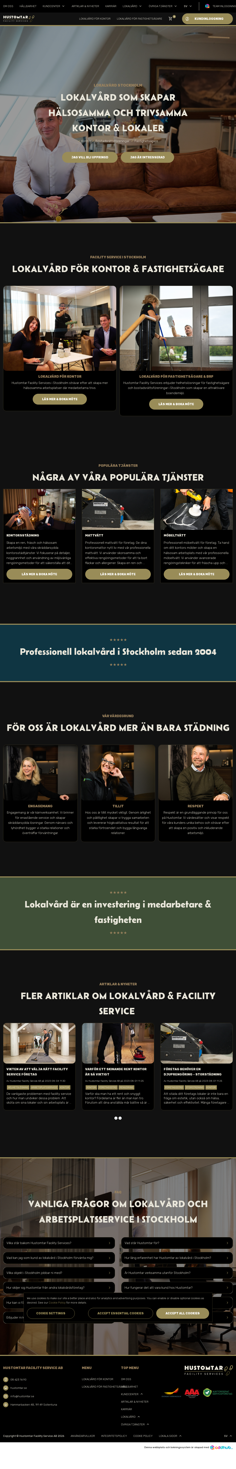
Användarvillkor (83, 1435)
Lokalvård (132, 6)
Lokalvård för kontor (95, 18)
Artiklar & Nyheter (85, 6)
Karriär (110, 6)
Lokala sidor (170, 1436)
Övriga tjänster (163, 6)
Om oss (8, 6)
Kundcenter (54, 6)
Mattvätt (94, 535)
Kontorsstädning (22, 535)
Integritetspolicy (114, 1435)
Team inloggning (224, 6)
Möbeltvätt (175, 535)
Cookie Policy (143, 1435)
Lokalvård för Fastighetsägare (139, 18)
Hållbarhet (28, 6)
